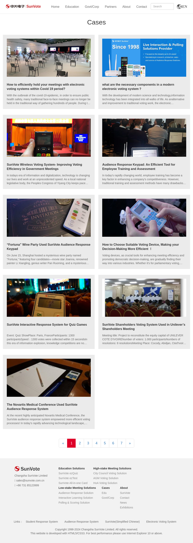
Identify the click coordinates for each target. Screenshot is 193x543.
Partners (110, 6)
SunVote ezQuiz (68, 473)
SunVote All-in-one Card (73, 483)
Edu (104, 492)
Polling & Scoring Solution (74, 502)
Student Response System (42, 521)
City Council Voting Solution (110, 473)
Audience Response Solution (76, 492)
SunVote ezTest (68, 478)
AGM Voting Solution (105, 478)
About (126, 6)
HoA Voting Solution (105, 483)
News (123, 502)
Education (72, 6)
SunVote (125, 492)
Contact (141, 6)
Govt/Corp (92, 6)
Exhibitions (126, 507)
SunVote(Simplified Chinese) (122, 521)
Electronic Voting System (161, 521)
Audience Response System (81, 521)
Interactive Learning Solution (76, 497)
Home (55, 6)
